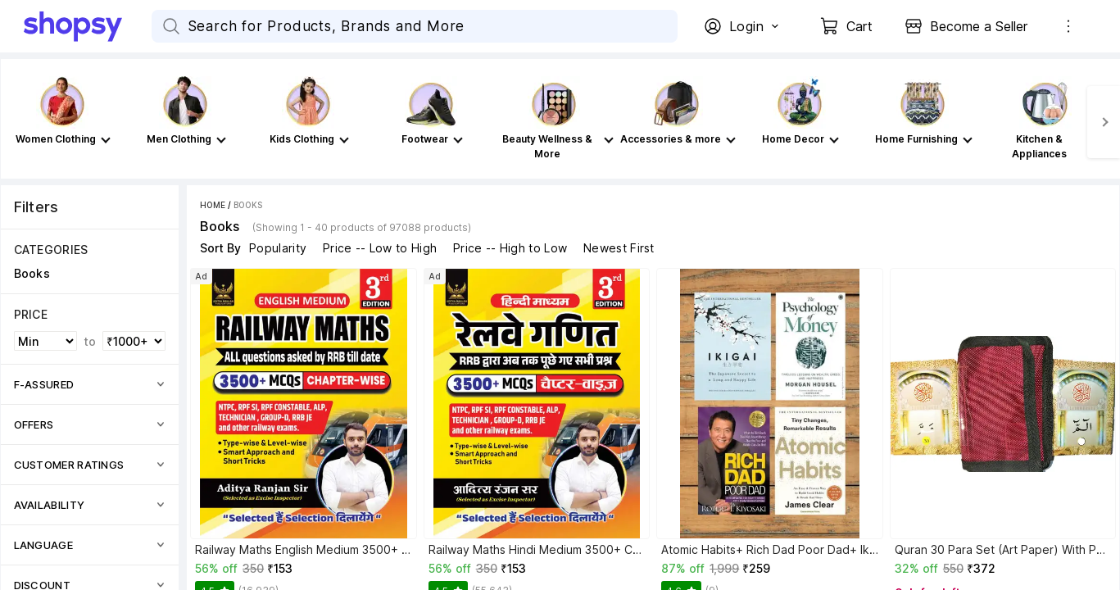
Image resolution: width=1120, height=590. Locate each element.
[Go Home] (88, 26)
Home (212, 205)
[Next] (1103, 122)
